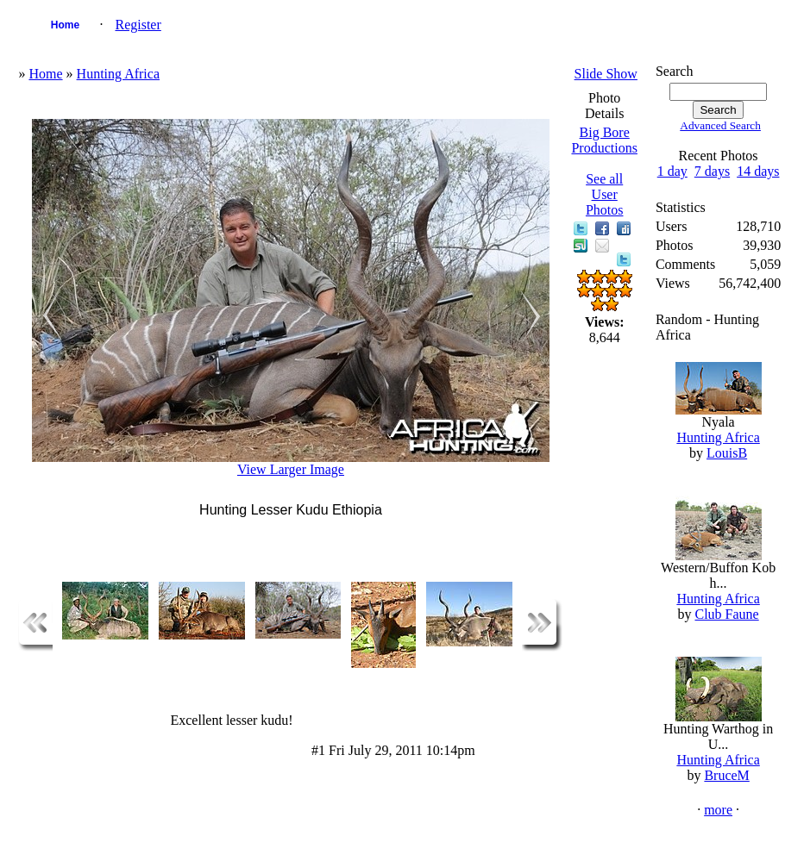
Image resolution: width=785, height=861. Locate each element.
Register (137, 24)
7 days (712, 171)
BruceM (726, 775)
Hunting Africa (118, 73)
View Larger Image (290, 469)
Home (65, 25)
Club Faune (726, 614)
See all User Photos (605, 194)
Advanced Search (720, 125)
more (718, 809)
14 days (758, 171)
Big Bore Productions (604, 140)
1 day (672, 171)
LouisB (726, 453)
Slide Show (606, 73)
